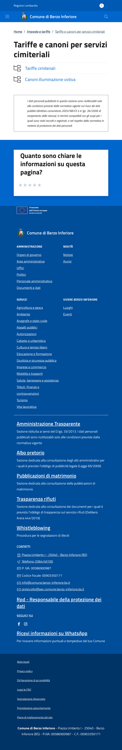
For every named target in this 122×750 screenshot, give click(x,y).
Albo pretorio (30, 452)
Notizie (68, 254)
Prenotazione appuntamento (34, 708)
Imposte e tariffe (38, 31)
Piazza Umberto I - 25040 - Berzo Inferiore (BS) (61, 554)
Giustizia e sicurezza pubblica (36, 360)
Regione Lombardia (26, 5)
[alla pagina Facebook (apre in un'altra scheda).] (19, 623)
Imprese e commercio (31, 367)
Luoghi (68, 307)
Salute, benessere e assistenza (38, 380)
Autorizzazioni (26, 333)
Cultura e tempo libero (32, 347)
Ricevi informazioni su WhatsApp (52, 633)
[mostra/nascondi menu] (7, 16)
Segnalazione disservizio (31, 699)
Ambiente (23, 314)
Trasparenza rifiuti (36, 499)
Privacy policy (25, 671)
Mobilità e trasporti (30, 373)
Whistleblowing (33, 528)
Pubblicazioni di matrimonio (46, 475)
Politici (21, 274)
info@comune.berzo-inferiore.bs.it (43, 582)
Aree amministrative (31, 261)
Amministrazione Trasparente (48, 423)
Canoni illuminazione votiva (50, 79)
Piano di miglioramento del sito (35, 717)
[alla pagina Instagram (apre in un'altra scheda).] (25, 623)
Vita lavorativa (26, 406)
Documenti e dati (28, 287)
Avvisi (67, 261)
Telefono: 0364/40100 (35, 561)
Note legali (23, 662)
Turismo (22, 400)
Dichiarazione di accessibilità (33, 680)
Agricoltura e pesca (30, 307)
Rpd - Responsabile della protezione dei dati (59, 603)
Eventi (67, 314)
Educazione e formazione (34, 353)
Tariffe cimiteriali (40, 68)
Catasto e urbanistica (31, 340)
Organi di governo (29, 254)
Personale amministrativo (34, 281)
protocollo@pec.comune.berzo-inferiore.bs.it (50, 589)
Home (18, 31)
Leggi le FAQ (24, 689)
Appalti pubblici (27, 327)
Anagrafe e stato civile (32, 320)
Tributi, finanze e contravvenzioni (28, 390)
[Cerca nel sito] (106, 16)
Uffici (20, 267)
